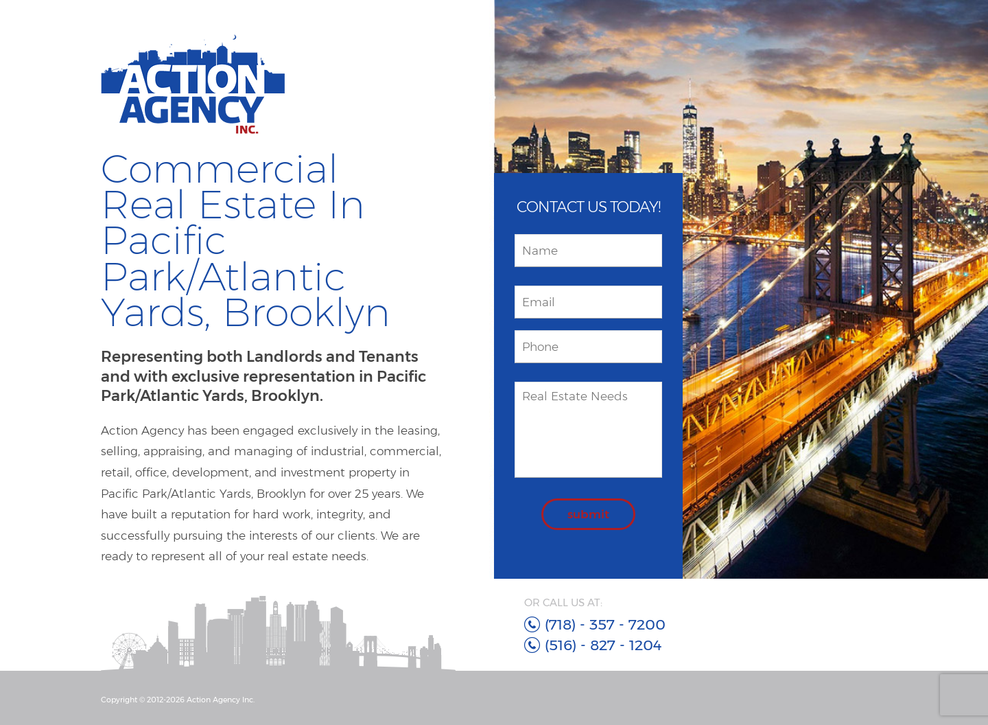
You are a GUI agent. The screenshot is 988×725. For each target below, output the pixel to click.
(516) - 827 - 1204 (603, 645)
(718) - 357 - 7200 (605, 624)
